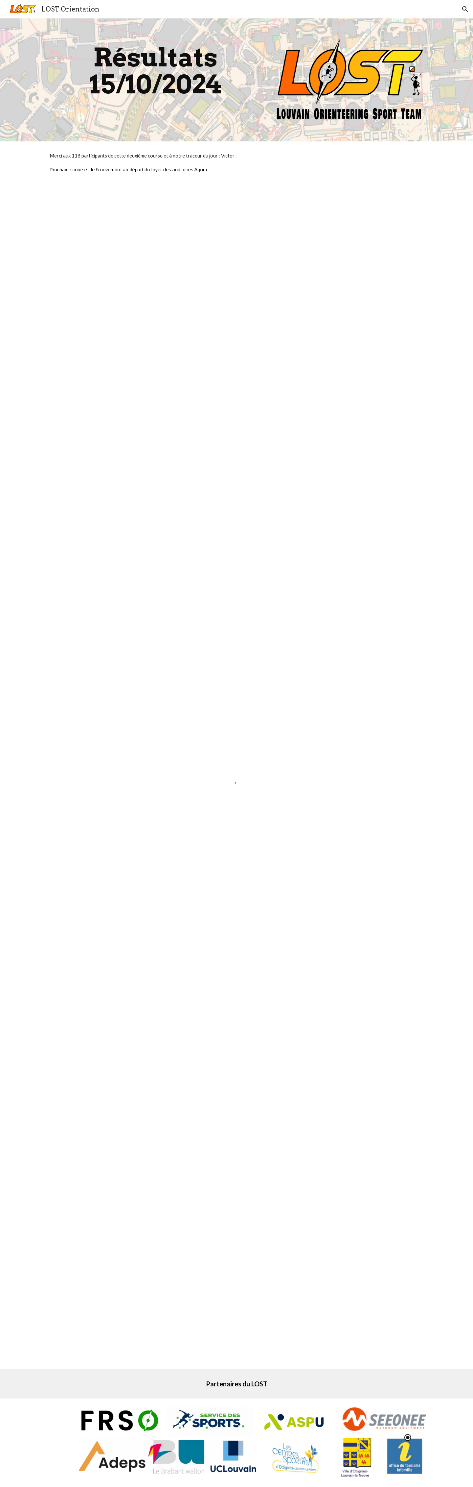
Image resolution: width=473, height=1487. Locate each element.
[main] (155, 71)
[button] (465, 9)
